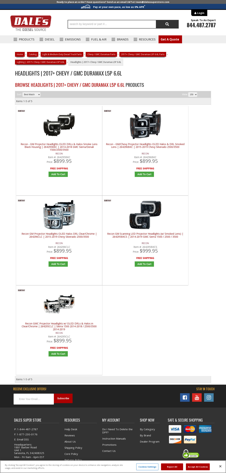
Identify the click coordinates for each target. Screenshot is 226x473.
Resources (147, 39)
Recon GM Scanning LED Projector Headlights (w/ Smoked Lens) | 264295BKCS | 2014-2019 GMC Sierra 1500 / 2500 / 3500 (187, 147)
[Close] (220, 466)
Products (26, 39)
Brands (123, 39)
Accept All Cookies (198, 466)
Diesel (50, 39)
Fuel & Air (98, 39)
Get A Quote (170, 39)
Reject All (172, 466)
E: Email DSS (21, 359)
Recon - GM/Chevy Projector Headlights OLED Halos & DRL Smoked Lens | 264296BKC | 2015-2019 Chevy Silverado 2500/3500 (89, 147)
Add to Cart (41, 174)
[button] (123, 24)
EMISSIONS (73, 39)
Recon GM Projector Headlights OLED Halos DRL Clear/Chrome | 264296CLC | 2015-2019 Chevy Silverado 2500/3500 (138, 147)
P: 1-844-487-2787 (26, 348)
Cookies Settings (147, 466)
